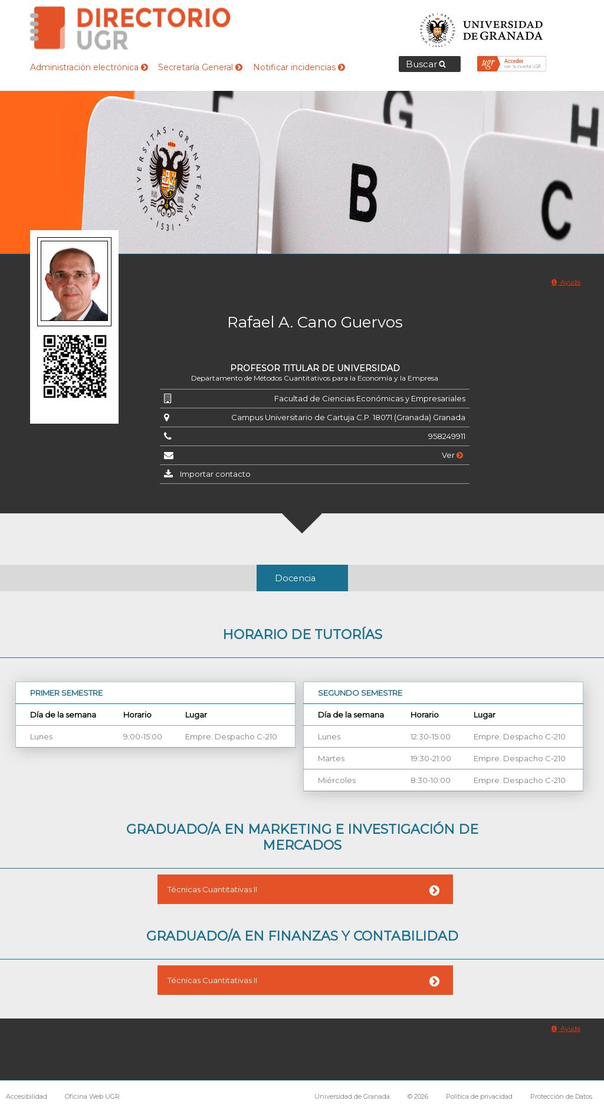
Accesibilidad (26, 1096)
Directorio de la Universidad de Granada (130, 28)
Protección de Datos (561, 1096)
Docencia (295, 578)
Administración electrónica (89, 67)
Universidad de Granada (482, 27)
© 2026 (418, 1096)
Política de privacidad (479, 1096)
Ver (452, 455)
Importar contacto (215, 474)
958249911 (446, 436)
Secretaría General (200, 67)
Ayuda (566, 282)
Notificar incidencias (299, 67)
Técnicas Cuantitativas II (212, 889)
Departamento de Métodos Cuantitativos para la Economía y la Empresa (314, 378)
